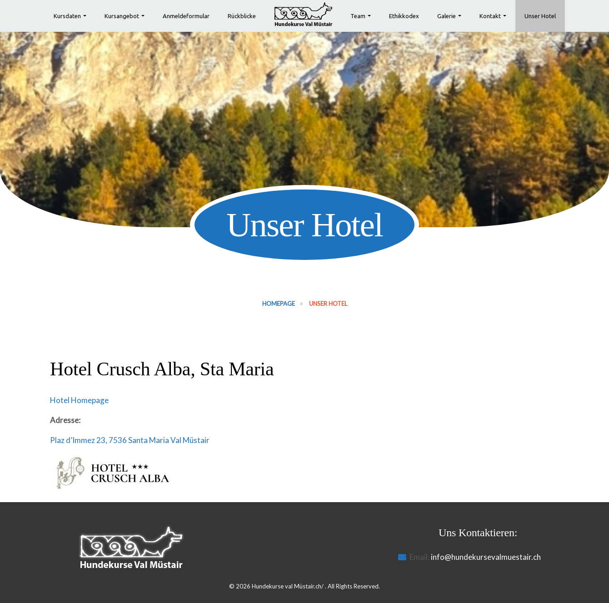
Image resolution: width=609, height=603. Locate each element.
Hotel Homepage (79, 400)
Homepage (278, 303)
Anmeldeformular (186, 16)
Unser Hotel (540, 16)
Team (357, 16)
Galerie (446, 16)
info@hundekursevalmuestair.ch (486, 557)
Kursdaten (67, 16)
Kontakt (490, 16)
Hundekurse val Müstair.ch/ (288, 586)
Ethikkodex (404, 16)
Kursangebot (122, 16)
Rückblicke (242, 16)
